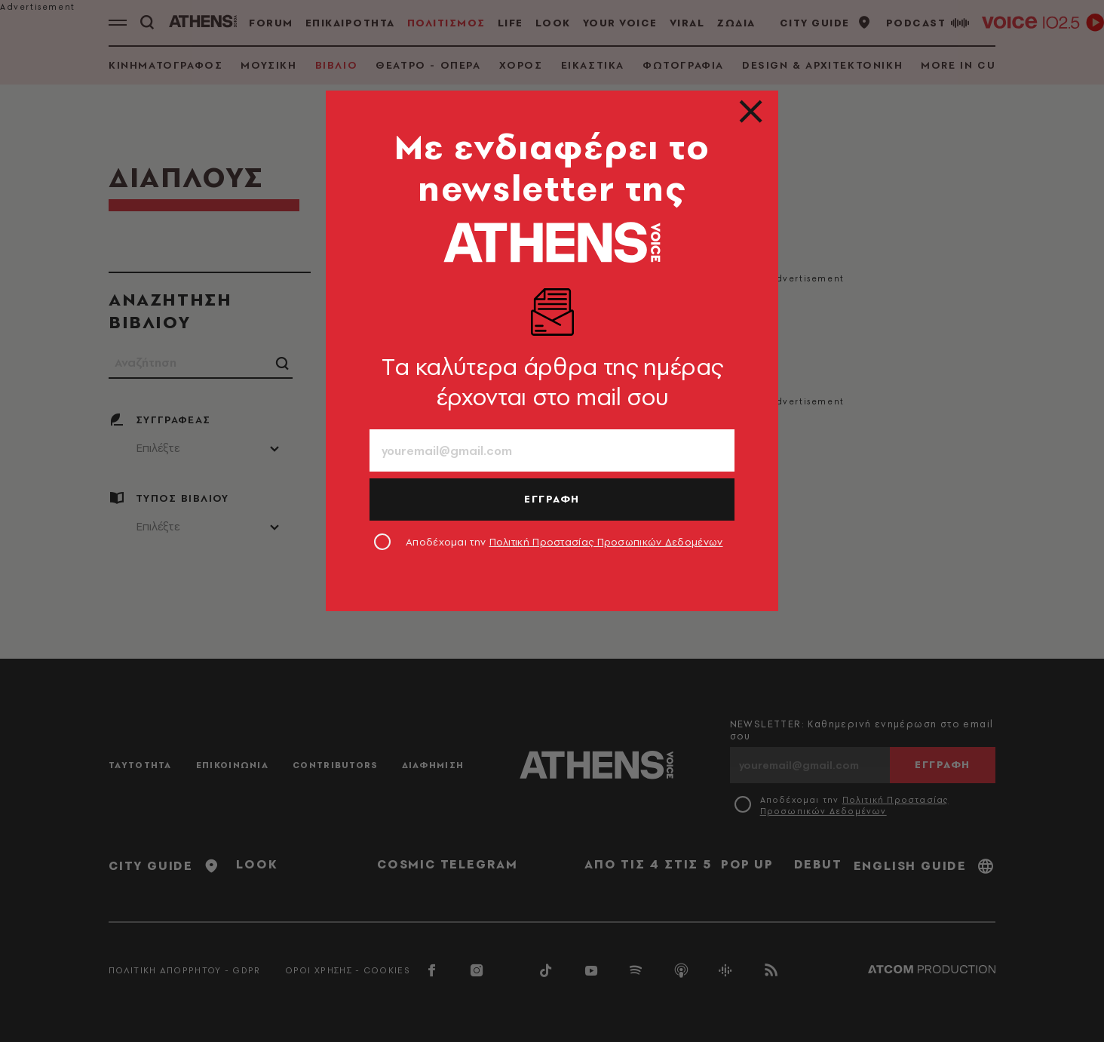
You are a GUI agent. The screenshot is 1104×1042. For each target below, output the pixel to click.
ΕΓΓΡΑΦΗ (552, 499)
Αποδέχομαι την (564, 542)
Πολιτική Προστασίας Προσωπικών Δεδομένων (606, 542)
